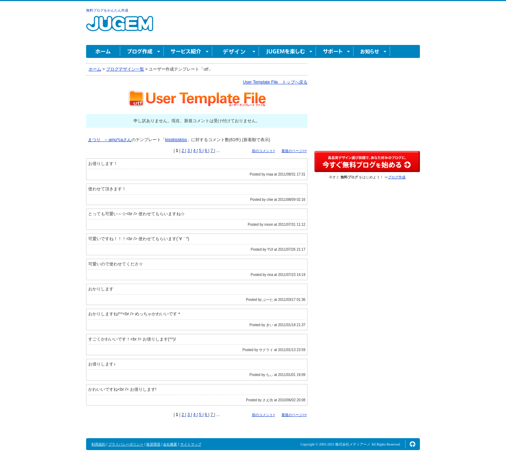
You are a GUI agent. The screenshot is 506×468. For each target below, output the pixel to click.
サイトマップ (190, 444)
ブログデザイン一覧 (125, 69)
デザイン (235, 51)
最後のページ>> (294, 151)
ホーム (103, 51)
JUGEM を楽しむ (287, 51)
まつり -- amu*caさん (109, 139)
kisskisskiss (176, 139)
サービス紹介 (188, 51)
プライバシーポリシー (125, 444)
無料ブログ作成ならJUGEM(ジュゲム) (119, 27)
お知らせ (371, 51)
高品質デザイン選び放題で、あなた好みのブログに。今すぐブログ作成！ (367, 161)
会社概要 (170, 444)
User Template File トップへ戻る (275, 82)
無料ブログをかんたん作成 (107, 10)
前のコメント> (263, 151)
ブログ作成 (142, 51)
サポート (334, 51)
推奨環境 (153, 444)
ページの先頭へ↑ (412, 444)
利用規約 (98, 444)
